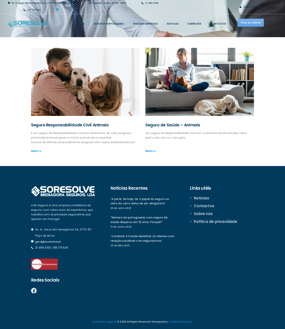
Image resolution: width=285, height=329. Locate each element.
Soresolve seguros (105, 321)
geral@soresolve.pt (48, 242)
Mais (34, 151)
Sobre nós (203, 214)
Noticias (201, 198)
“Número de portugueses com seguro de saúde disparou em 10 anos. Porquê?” (139, 220)
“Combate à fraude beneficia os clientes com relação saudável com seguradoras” (142, 239)
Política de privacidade (215, 222)
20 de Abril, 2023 (119, 246)
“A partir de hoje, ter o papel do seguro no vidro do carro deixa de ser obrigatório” (140, 201)
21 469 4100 (43, 248)
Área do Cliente (251, 22)
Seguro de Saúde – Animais (176, 125)
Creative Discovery (180, 321)
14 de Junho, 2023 (120, 227)
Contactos (204, 206)
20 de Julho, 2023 (120, 208)
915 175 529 (60, 248)
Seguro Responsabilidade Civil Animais (75, 125)
